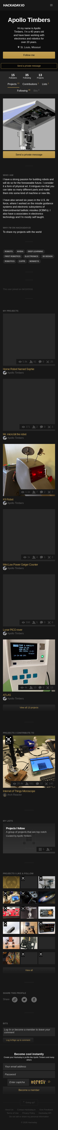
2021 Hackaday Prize (40, 924)
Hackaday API (45, 1113)
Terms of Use (13, 1113)
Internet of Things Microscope (19, 791)
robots (9, 251)
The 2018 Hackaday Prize (5, 909)
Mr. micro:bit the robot (14, 434)
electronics (31, 256)
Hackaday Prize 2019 (23, 909)
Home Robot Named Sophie (18, 369)
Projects (13, 83)
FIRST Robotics (12, 256)
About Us (9, 1110)
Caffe (22, 261)
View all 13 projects (29, 707)
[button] (51, 5)
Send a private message (29, 66)
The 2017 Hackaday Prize (40, 878)
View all (29, 970)
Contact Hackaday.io (26, 1110)
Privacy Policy (28, 1113)
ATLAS (7, 694)
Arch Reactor (12, 794)
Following (23, 90)
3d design (48, 256)
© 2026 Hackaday (29, 1122)
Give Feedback (46, 1110)
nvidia (20, 251)
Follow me (29, 55)
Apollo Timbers (13, 372)
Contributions (31, 83)
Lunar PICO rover (12, 629)
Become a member (29, 1090)
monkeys (34, 261)
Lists (45, 83)
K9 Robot (8, 499)
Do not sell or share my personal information (29, 1116)
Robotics (10, 261)
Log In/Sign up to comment (18, 1040)
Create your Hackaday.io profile (17, 1057)
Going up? (29, 1102)
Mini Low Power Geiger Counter (20, 564)
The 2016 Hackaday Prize (8, 740)
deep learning (35, 251)
